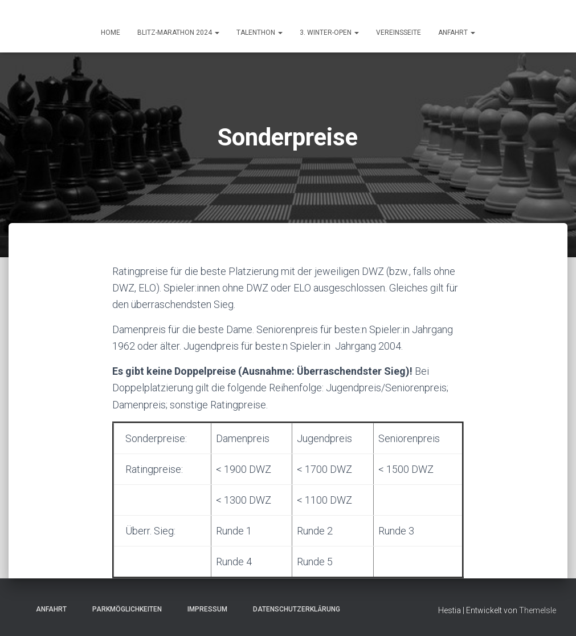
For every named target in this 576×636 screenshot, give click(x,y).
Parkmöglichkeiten (123, 609)
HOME (110, 33)
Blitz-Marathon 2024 (178, 33)
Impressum (204, 609)
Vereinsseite (398, 33)
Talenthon (259, 33)
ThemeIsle (537, 610)
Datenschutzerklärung (293, 609)
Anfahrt (48, 609)
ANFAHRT (456, 33)
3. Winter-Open (329, 33)
